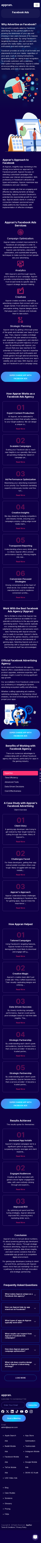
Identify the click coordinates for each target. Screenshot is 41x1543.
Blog (6, 1487)
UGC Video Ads (11, 1478)
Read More (20, 429)
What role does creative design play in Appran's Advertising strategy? (18, 1364)
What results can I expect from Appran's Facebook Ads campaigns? (18, 1336)
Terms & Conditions (8, 1527)
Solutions (8, 1498)
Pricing (7, 1509)
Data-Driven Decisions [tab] (14, 787)
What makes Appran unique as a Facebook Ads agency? (19, 1295)
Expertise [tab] (9, 773)
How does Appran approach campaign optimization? (17, 1350)
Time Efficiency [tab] (11, 778)
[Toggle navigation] (37, 5)
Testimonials (30, 1446)
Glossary (8, 1503)
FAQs (7, 1514)
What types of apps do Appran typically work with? (18, 1321)
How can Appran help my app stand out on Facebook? (17, 1308)
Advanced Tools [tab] (12, 782)
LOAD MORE (20, 1378)
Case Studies (10, 1493)
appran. (6, 1395)
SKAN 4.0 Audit (31, 1473)
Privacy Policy (21, 1527)
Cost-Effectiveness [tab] (13, 791)
